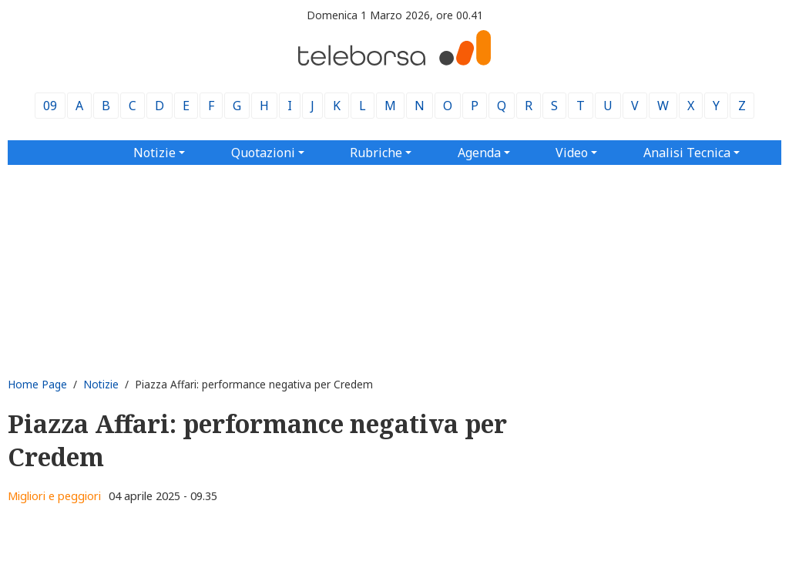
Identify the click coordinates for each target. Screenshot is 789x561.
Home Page (37, 384)
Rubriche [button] (376, 152)
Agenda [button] (479, 152)
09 (50, 105)
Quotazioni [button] (263, 152)
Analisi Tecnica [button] (686, 152)
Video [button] (572, 152)
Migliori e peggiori (54, 496)
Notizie (101, 384)
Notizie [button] (154, 152)
